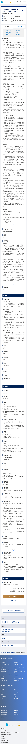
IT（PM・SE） (5, 621)
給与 (15, 33)
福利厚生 (16, 35)
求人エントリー (13, 596)
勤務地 (6, 35)
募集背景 (16, 31)
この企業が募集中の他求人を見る (13, 611)
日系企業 (4, 645)
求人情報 (7, 27)
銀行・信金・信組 (6, 631)
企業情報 (19, 26)
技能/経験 (7, 33)
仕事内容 (7, 31)
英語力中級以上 (10, 645)
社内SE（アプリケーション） (17, 622)
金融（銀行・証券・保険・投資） (9, 629)
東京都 (3, 638)
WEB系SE (13, 621)
